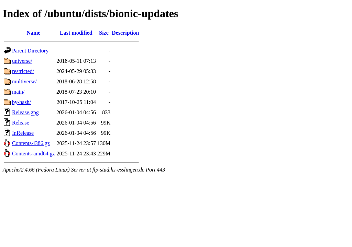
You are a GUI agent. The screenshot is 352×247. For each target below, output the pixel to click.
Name (33, 33)
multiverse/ (24, 81)
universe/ (22, 61)
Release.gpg (25, 112)
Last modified (76, 33)
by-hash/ (21, 102)
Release (20, 123)
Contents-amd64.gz (33, 153)
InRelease (23, 133)
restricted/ (23, 71)
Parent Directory (30, 51)
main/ (18, 92)
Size (104, 33)
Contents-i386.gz (31, 143)
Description (125, 33)
